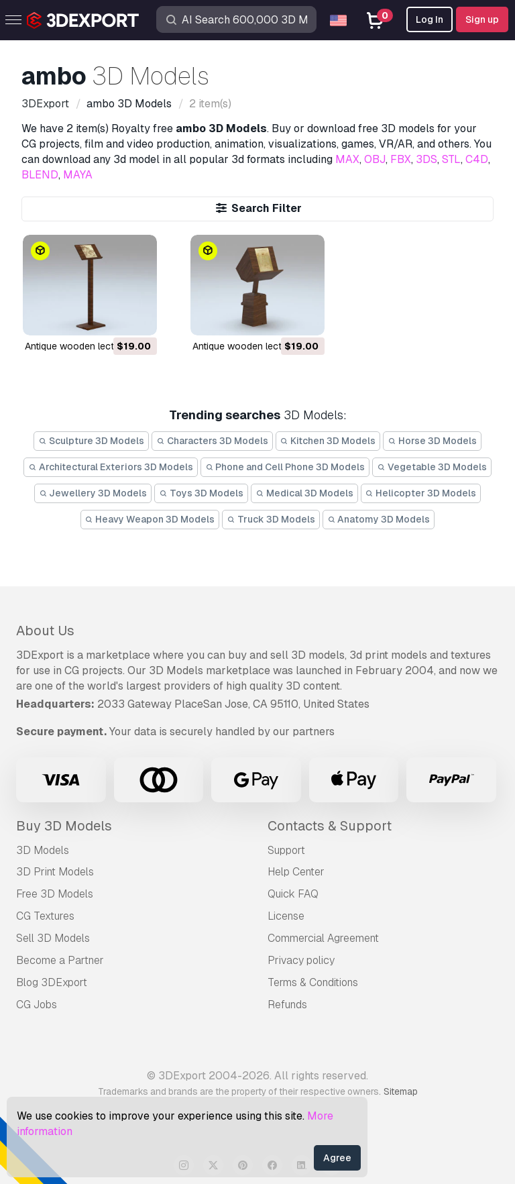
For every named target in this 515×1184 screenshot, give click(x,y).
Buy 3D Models (64, 826)
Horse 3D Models (432, 441)
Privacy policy (301, 960)
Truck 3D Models (271, 519)
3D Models (42, 850)
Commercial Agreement (323, 938)
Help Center (296, 872)
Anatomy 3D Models (379, 519)
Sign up (482, 19)
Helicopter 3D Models (421, 493)
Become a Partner (60, 960)
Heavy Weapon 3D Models (150, 519)
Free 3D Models (54, 894)
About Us (45, 630)
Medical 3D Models (304, 493)
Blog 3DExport (51, 982)
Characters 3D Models (212, 441)
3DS (426, 159)
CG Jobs (36, 1005)
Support (286, 850)
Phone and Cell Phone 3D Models (285, 467)
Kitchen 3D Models (328, 441)
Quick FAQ (293, 894)
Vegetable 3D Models (432, 467)
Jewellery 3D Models (93, 493)
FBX (400, 159)
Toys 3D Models (201, 493)
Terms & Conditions (313, 982)
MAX (347, 159)
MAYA (78, 175)
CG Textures (45, 916)
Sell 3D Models (53, 938)
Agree (337, 1158)
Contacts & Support (330, 826)
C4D (476, 159)
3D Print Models (55, 872)
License (286, 916)
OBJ (375, 159)
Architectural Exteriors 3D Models (110, 467)
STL (451, 159)
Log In (429, 19)
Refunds (287, 1005)
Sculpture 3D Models (91, 441)
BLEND (39, 175)
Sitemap (401, 1091)
